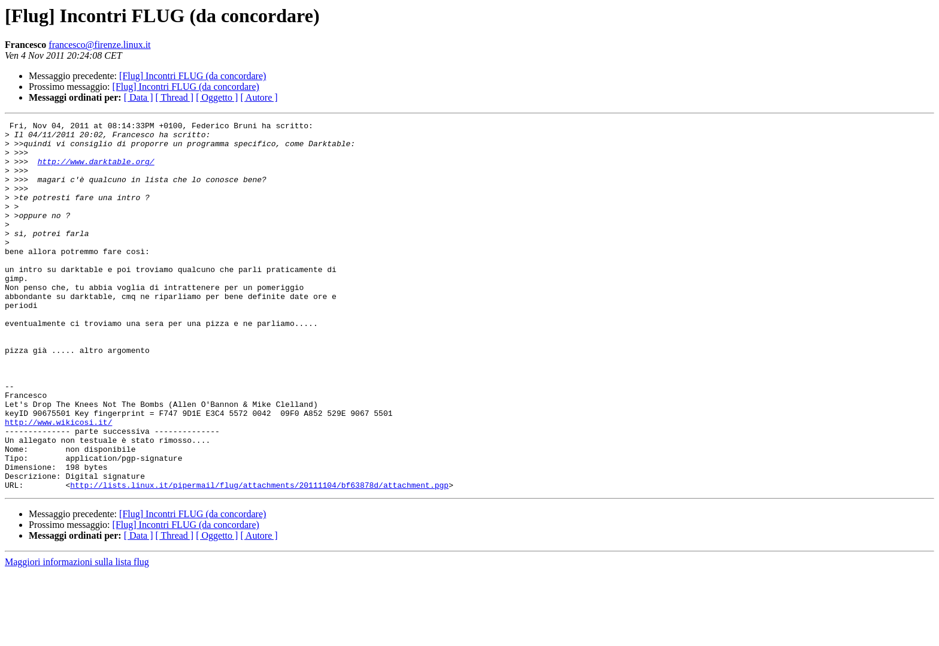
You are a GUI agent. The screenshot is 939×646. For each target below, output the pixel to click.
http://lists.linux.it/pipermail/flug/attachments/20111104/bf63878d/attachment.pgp (259, 558)
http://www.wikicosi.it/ (58, 483)
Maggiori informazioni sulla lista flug (77, 635)
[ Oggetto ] (217, 97)
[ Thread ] (175, 97)
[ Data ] (138, 97)
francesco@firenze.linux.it (99, 45)
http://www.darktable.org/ (96, 170)
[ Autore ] (258, 97)
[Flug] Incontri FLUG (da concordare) (192, 76)
